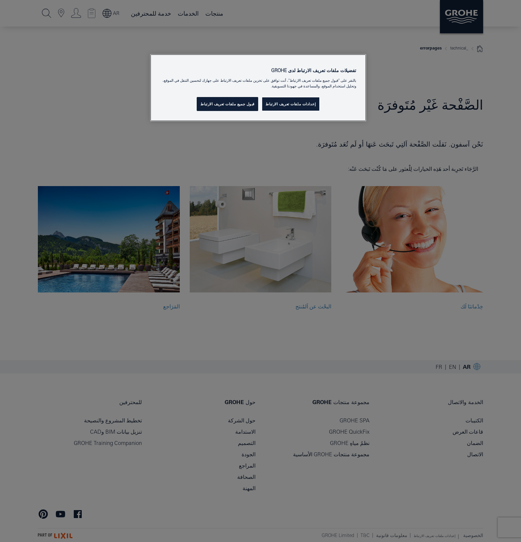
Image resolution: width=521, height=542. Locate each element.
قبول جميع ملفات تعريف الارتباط (227, 104)
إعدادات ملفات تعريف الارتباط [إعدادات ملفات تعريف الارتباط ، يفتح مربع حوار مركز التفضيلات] (290, 104)
